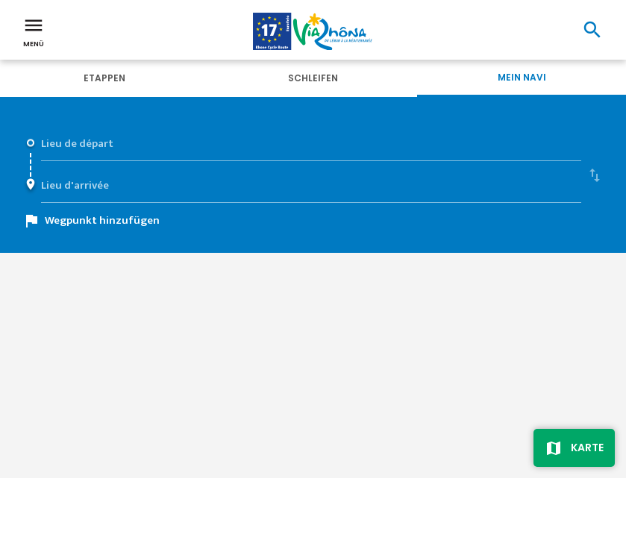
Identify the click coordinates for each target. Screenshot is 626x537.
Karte (587, 447)
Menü (33, 31)
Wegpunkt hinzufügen (102, 220)
